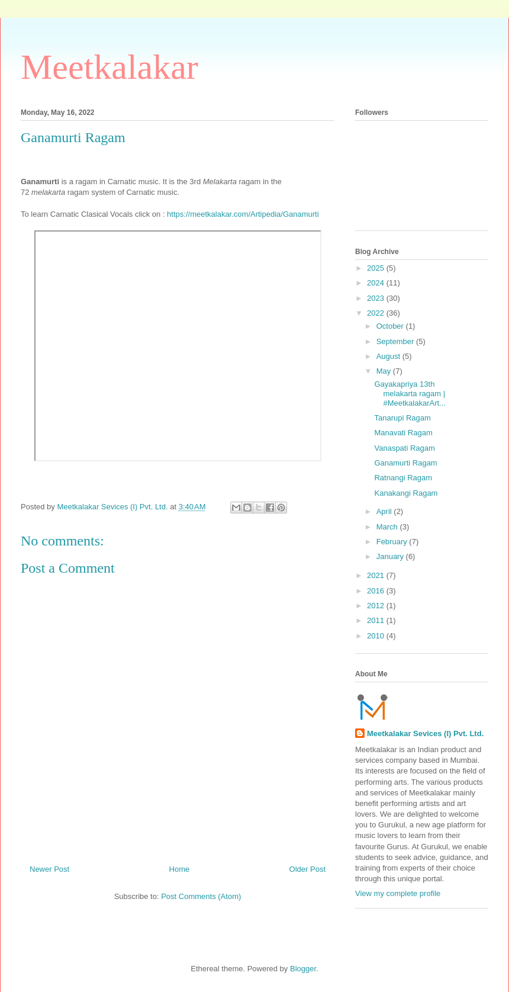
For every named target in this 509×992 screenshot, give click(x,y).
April (385, 511)
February (393, 541)
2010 (376, 635)
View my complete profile (397, 893)
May (384, 371)
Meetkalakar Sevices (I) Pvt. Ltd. (425, 733)
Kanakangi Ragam (405, 493)
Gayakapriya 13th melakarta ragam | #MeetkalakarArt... (410, 393)
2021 (376, 575)
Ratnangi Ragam (403, 477)
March (388, 526)
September (396, 341)
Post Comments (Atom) (201, 896)
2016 (376, 590)
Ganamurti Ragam (405, 462)
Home (179, 869)
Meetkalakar (109, 66)
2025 (376, 268)
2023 (376, 298)
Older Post (307, 869)
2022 (376, 313)
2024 (376, 282)
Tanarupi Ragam (402, 417)
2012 (376, 605)
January (391, 556)
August (389, 356)
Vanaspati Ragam (404, 448)
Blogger (303, 968)
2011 (376, 620)
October (391, 326)
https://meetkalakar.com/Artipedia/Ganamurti (243, 214)
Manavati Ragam (403, 432)
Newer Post (49, 869)
